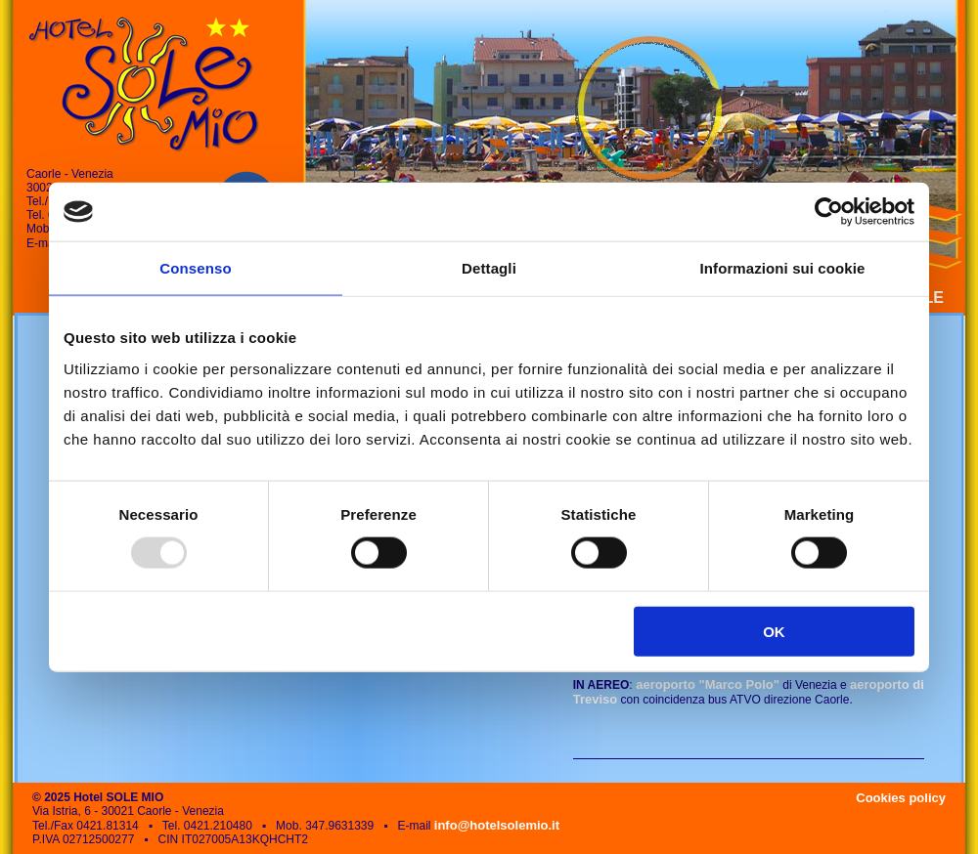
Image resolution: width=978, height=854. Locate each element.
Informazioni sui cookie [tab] (783, 268)
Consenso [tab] (195, 268)
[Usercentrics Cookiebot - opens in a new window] (828, 212)
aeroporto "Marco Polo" (706, 684)
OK (774, 630)
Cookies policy (901, 797)
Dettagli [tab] (489, 268)
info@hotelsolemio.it (496, 825)
